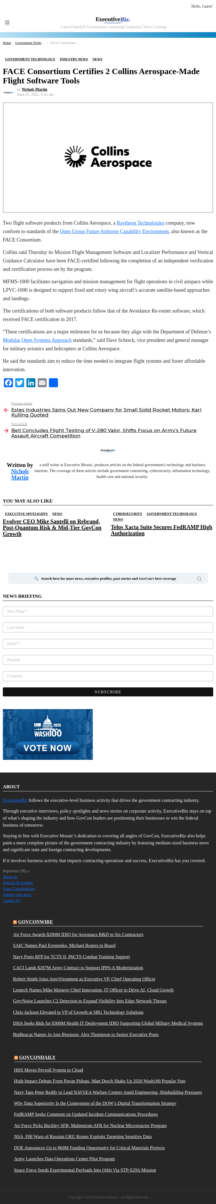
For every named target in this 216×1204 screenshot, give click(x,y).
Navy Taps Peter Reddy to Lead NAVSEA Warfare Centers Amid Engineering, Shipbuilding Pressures (108, 1092)
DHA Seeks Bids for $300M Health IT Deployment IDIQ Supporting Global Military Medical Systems (108, 1023)
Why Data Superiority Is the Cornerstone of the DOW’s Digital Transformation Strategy (95, 1103)
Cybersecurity (127, 514)
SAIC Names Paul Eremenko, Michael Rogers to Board (64, 945)
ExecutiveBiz (15, 800)
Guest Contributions (19, 889)
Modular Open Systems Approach (37, 340)
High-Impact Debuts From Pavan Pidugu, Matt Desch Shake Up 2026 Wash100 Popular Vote (100, 1081)
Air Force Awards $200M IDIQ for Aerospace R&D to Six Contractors (78, 934)
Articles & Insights (18, 883)
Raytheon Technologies (140, 223)
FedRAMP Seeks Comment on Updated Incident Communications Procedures (86, 1114)
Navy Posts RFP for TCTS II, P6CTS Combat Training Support (71, 956)
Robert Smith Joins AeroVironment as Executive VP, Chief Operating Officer (84, 979)
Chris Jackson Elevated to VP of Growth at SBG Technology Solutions (78, 1012)
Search (199, 579)
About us (10, 877)
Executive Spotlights (26, 514)
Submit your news (17, 895)
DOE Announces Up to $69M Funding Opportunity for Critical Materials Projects (89, 1147)
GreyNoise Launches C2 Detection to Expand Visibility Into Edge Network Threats (89, 1001)
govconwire (35, 921)
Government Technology (172, 514)
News (57, 514)
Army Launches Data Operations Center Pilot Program (64, 1158)
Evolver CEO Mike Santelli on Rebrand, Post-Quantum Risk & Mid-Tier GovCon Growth (52, 527)
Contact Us (12, 900)
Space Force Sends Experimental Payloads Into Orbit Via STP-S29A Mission (85, 1170)
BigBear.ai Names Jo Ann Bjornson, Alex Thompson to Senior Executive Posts (86, 1034)
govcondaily (37, 1057)
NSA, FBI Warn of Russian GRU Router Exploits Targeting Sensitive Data (83, 1136)
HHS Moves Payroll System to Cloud (48, 1070)
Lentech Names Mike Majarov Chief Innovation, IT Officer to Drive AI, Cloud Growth (93, 990)
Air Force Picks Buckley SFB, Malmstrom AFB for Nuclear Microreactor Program (90, 1125)
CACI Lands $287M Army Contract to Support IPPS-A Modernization (78, 967)
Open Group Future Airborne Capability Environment (114, 231)
